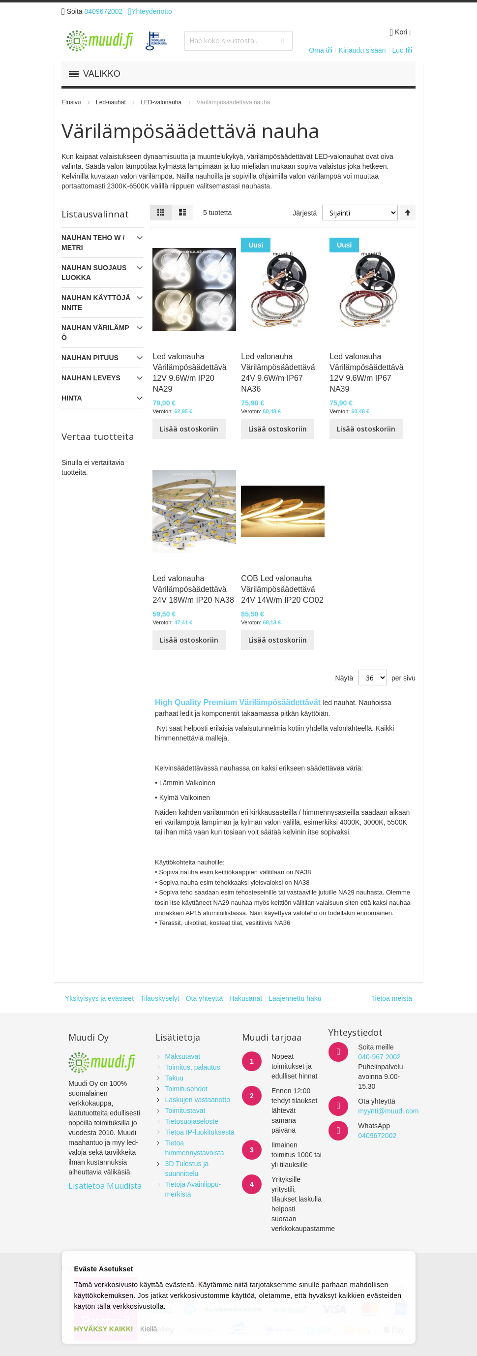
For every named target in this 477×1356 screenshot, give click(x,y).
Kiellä (148, 1329)
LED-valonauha (162, 102)
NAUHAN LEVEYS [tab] (90, 378)
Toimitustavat (185, 1110)
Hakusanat (245, 998)
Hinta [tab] (71, 398)
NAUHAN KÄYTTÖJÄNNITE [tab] (95, 302)
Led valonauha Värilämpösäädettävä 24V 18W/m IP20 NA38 (193, 589)
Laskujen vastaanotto (197, 1100)
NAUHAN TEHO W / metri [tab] (92, 242)
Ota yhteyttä (204, 998)
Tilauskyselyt (159, 998)
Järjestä (305, 213)
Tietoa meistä (391, 998)
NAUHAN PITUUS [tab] (90, 358)
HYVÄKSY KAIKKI (103, 1329)
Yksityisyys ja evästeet (99, 998)
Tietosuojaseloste (191, 1121)
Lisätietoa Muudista (105, 1185)
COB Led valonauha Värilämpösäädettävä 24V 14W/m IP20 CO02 (282, 589)
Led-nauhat (111, 102)
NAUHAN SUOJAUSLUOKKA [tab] (93, 272)
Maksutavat (183, 1056)
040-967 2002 (379, 1057)
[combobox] (238, 41)
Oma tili (320, 50)
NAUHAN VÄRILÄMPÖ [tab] (95, 332)
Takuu (174, 1078)
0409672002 (104, 11)
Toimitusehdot (186, 1089)
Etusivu (72, 102)
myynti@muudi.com (388, 1111)
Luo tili (402, 50)
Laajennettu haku (294, 998)
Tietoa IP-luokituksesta (200, 1132)
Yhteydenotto (150, 11)
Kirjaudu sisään (362, 50)
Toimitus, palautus (192, 1067)
